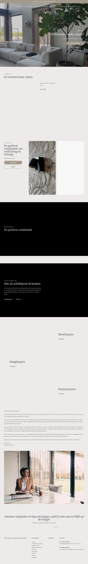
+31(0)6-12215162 (65, 541)
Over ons (18, 299)
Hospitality (76, 6)
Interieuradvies (46, 6)
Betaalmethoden (35, 545)
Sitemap (33, 555)
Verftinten (43, 89)
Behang (13, 166)
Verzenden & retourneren (37, 543)
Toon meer (61, 339)
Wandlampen (13, 162)
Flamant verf (28, 6)
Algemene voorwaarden (37, 547)
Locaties (51, 538)
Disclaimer (34, 549)
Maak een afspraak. (75, 43)
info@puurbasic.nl (65, 547)
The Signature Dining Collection (62, 6)
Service (71, 8)
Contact (33, 553)
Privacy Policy (35, 551)
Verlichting (37, 6)
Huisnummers (19, 6)
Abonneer (55, 527)
